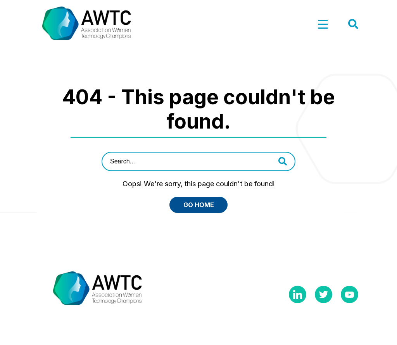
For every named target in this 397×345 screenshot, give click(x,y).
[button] (323, 24)
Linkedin (297, 294)
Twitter (323, 294)
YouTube (349, 294)
